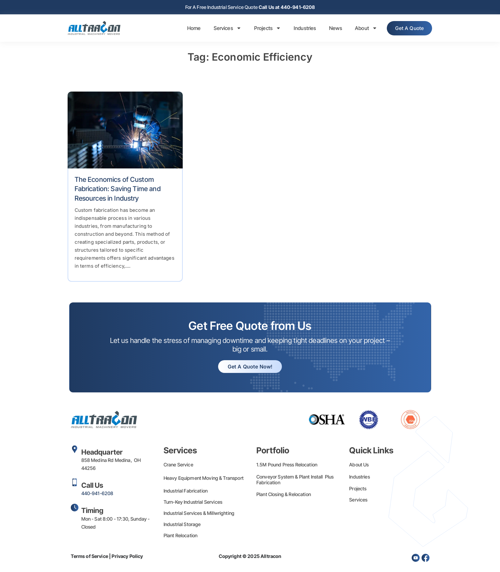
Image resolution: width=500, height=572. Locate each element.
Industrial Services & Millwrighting (199, 514)
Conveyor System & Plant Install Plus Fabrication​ (295, 480)
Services (224, 28)
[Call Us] (74, 483)
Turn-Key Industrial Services (193, 503)
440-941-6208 (97, 494)
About (362, 28)
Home (190, 29)
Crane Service (178, 465)
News (332, 29)
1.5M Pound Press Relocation (286, 465)
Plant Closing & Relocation (283, 495)
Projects (264, 28)
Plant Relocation (180, 536)
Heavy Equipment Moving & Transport (204, 479)
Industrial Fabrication (186, 491)
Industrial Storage (182, 525)
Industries (301, 29)
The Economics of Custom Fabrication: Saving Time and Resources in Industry (118, 189)
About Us (359, 465)
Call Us (92, 486)
